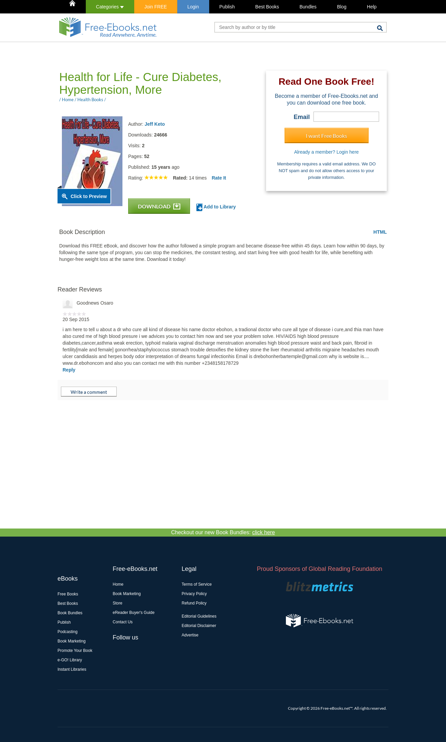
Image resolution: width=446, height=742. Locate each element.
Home (118, 584)
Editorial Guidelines (199, 616)
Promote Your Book (75, 650)
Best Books (267, 6)
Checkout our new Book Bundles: (223, 532)
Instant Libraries (72, 669)
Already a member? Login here (326, 152)
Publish (227, 6)
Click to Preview (89, 196)
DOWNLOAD (159, 206)
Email (302, 117)
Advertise (190, 635)
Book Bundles (70, 613)
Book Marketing (71, 641)
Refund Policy (194, 603)
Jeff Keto (155, 124)
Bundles (308, 6)
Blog (341, 6)
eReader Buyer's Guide (133, 612)
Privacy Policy (194, 593)
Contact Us (123, 622)
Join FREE (155, 6)
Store (117, 603)
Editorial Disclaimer (199, 625)
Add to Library (216, 207)
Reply (69, 370)
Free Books (68, 594)
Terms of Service (197, 584)
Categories (110, 6)
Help (372, 6)
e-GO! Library (70, 660)
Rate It (219, 178)
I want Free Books (326, 135)
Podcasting (67, 631)
